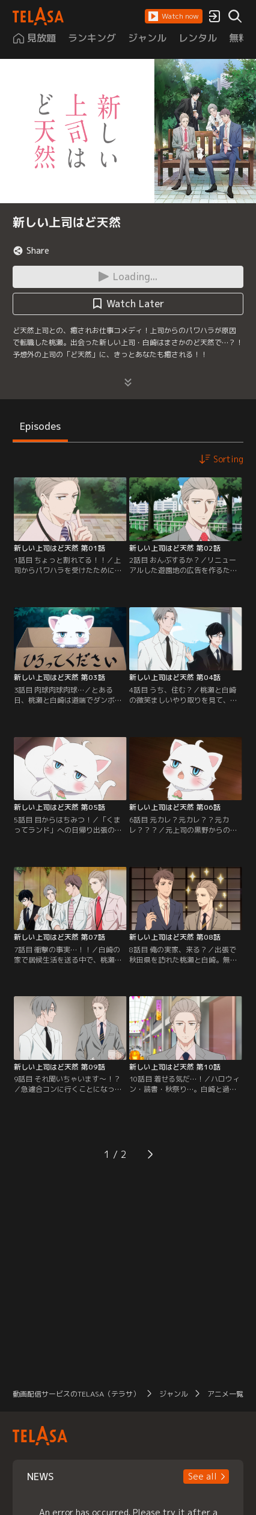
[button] (174, 16)
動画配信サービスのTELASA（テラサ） (76, 1394)
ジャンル (173, 1394)
